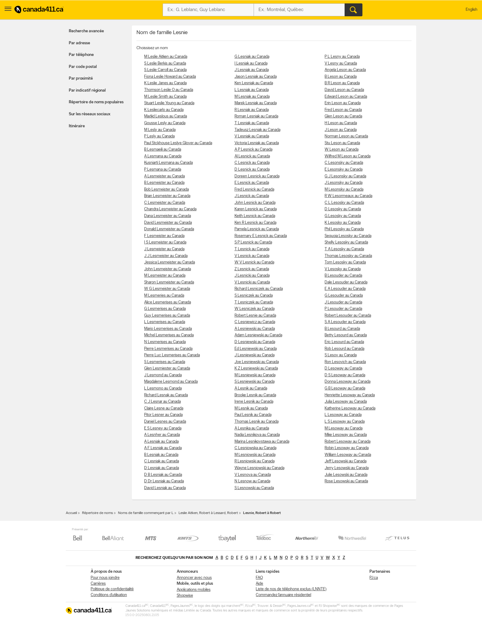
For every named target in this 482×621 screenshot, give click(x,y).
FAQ (259, 578)
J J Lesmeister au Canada (166, 256)
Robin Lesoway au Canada (347, 448)
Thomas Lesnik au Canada (257, 422)
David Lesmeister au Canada (168, 223)
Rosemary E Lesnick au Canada (261, 236)
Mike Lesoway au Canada (346, 435)
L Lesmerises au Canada (164, 322)
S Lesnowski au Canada (254, 488)
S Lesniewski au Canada (255, 382)
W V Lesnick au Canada (254, 262)
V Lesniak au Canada (252, 136)
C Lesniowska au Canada (255, 448)
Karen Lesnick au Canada (256, 209)
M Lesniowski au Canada (255, 455)
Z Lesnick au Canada (252, 269)
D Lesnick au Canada (252, 170)
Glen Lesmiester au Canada (167, 368)
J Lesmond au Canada (163, 375)
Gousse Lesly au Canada (164, 123)
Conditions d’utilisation (109, 595)
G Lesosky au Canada (343, 216)
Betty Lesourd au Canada (346, 335)
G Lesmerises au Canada (165, 309)
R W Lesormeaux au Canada (348, 196)
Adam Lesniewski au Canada (258, 335)
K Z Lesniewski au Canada (256, 368)
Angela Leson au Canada (345, 70)
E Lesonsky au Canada (343, 170)
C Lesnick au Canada (252, 163)
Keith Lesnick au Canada (255, 216)
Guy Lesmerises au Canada (167, 316)
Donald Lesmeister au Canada (169, 229)
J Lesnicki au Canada (252, 276)
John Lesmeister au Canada (167, 269)
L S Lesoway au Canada (345, 422)
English (471, 10)
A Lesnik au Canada (251, 388)
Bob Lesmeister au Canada (166, 190)
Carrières (98, 584)
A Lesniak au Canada (161, 442)
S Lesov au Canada (341, 355)
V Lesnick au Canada (252, 256)
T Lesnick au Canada (252, 249)
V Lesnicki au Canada (252, 282)
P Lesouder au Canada (343, 309)
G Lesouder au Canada (344, 296)
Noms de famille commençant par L (145, 513)
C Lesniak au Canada (161, 461)
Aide (259, 584)
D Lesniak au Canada (161, 468)
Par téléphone (81, 55)
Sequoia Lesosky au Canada (348, 236)
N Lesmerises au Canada (165, 342)
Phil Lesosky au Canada (344, 229)
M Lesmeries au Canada (164, 296)
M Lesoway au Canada (343, 428)
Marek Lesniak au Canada (256, 103)
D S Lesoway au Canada (345, 375)
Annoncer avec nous (194, 578)
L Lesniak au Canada (252, 90)
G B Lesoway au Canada (345, 388)
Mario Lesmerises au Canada (168, 329)
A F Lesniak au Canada (163, 448)
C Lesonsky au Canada (344, 163)
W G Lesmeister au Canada (167, 289)
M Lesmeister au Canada (164, 276)
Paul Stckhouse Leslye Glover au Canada (178, 143)
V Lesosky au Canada (343, 269)
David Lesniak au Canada (165, 488)
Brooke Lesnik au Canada (255, 395)
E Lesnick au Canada (252, 183)
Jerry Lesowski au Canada (347, 468)
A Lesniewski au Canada (255, 329)
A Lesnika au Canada (252, 428)
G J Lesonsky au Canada (345, 176)
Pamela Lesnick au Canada (257, 229)
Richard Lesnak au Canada (166, 395)
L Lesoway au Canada (343, 415)
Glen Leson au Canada (343, 116)
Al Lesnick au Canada (252, 156)
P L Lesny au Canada (342, 57)
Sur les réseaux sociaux (89, 114)
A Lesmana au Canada (162, 156)
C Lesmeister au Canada (164, 203)
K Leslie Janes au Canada (165, 83)
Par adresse (79, 43)
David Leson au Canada (344, 90)
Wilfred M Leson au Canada (347, 156)
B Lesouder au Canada (343, 276)
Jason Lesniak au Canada (256, 77)
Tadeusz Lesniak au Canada (257, 130)
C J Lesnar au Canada (162, 402)
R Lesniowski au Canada (255, 461)
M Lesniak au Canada (252, 97)
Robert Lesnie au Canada (255, 316)
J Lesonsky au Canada (343, 183)
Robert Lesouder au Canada (348, 316)
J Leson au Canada (341, 130)
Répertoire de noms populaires (96, 102)
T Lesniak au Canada (252, 123)
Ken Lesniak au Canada (254, 83)
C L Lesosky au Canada (344, 203)
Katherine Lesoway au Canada (350, 408)
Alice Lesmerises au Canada (167, 302)
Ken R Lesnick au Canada (255, 223)
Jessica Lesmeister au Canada (169, 262)
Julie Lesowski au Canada (346, 475)
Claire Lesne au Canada (163, 408)
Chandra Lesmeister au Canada (170, 209)
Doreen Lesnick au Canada (257, 176)
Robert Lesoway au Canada (347, 442)
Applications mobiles (194, 590)
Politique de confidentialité (112, 589)
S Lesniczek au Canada (254, 296)
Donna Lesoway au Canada (347, 382)
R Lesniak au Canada (252, 110)
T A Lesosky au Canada (344, 249)
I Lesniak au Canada (251, 63)
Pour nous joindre (105, 578)
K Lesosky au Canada (343, 223)
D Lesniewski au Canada (255, 342)
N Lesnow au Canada (252, 481)
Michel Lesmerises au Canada (169, 335)
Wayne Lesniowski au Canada (259, 468)
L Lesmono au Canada (163, 388)
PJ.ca (373, 578)
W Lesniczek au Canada (255, 309)
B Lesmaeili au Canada (162, 150)
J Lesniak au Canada (252, 70)
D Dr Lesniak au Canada (164, 481)
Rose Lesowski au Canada (346, 481)
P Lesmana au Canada (162, 170)
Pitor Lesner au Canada (163, 415)
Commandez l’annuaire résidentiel (283, 595)
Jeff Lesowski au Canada (345, 461)
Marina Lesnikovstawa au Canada (262, 442)
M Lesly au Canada (160, 130)
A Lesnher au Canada (162, 435)
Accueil (71, 513)
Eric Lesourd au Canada (344, 342)
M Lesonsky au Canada (344, 190)
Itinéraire (77, 126)
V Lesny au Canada (341, 63)
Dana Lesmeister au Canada (167, 216)
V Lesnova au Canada (253, 475)
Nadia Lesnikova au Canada (257, 435)
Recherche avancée (86, 31)
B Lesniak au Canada (161, 455)
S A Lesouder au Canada (345, 322)
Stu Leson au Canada (342, 143)
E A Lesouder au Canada (345, 289)
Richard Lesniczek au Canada (259, 289)
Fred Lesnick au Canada (254, 190)
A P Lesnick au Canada (253, 150)
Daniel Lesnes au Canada (165, 422)
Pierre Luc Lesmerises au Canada (172, 355)
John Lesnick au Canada (255, 203)
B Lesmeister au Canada (164, 183)
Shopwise (185, 596)
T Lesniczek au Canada (254, 302)
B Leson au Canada (341, 77)
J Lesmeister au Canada (164, 249)
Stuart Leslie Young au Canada (169, 103)
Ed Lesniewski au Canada (256, 349)
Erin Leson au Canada (343, 103)
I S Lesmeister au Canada (165, 242)
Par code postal (83, 67)
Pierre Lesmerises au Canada (168, 349)
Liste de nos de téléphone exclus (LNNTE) (291, 589)
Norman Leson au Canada (346, 136)
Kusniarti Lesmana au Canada (168, 163)
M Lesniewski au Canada (255, 375)
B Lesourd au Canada (342, 329)
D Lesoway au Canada (343, 368)
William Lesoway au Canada (348, 455)
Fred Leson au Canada (343, 110)
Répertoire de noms (97, 513)
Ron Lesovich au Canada (345, 362)
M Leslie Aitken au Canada (165, 57)
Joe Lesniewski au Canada (257, 362)
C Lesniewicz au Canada (255, 322)
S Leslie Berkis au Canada (165, 63)
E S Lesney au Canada (162, 428)
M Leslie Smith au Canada (165, 97)
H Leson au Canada (341, 123)
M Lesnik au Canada (251, 408)
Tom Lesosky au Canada (345, 262)
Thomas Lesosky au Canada (348, 256)
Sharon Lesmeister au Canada (169, 282)
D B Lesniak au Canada (163, 475)
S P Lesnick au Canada (253, 242)
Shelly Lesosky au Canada (346, 242)
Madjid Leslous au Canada (165, 116)
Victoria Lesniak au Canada (257, 143)
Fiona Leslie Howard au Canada (170, 77)
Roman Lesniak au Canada (256, 116)
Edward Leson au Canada (346, 97)
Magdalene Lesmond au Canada (171, 382)
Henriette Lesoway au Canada (350, 395)
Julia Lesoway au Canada (346, 402)
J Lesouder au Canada (343, 302)
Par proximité (81, 79)
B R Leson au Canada (342, 83)
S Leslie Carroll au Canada (165, 70)
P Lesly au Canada (159, 136)
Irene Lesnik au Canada (254, 402)
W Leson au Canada (341, 150)
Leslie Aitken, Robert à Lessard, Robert (208, 513)
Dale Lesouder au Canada (346, 282)
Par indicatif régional (87, 91)
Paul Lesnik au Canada (253, 415)
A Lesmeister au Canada (164, 176)
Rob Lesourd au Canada (344, 349)
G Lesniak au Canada (252, 57)
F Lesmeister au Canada (164, 236)
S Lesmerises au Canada (164, 362)
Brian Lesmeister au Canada (167, 196)
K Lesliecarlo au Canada (164, 110)
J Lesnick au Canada (252, 196)
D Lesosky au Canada (343, 209)
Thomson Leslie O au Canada (168, 90)
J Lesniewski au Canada (255, 355)
